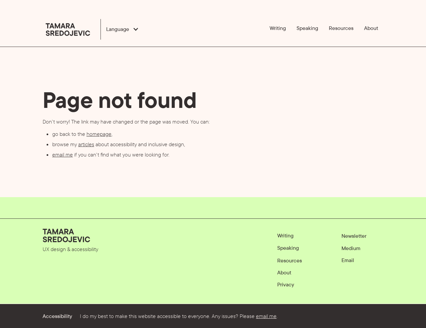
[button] (126, 29)
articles (86, 144)
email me (62, 154)
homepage (99, 134)
